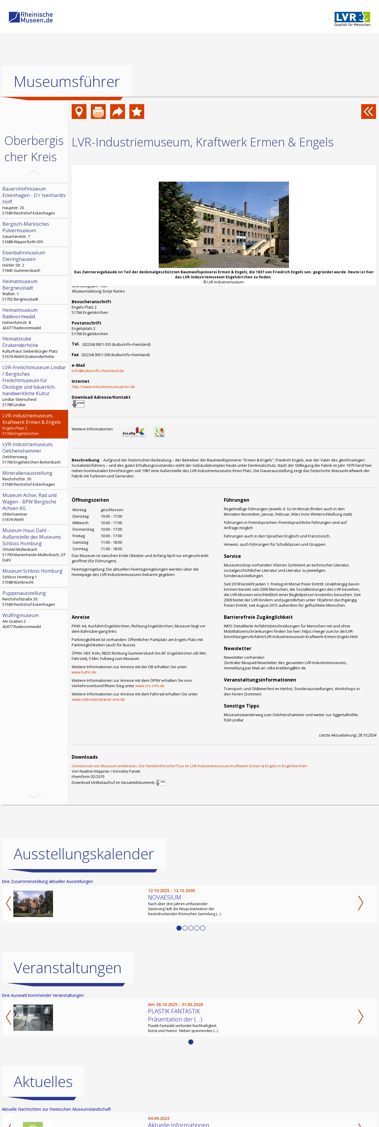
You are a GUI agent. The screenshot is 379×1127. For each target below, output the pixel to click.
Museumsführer (67, 81)
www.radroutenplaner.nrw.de (98, 699)
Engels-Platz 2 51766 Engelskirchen (34, 424)
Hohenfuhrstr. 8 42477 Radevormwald (34, 318)
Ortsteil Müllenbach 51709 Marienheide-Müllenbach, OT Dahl (34, 545)
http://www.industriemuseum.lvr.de (103, 386)
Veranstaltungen (68, 968)
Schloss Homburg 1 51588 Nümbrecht (34, 576)
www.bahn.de (84, 672)
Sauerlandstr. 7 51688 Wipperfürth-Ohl (34, 232)
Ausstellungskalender (84, 854)
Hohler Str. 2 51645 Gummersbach (34, 261)
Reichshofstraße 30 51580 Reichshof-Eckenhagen (34, 598)
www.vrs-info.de (150, 685)
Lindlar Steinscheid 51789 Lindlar (34, 385)
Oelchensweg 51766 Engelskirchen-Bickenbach (34, 453)
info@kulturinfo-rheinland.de (98, 370)
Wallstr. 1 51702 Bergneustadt (34, 290)
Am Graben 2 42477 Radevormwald (34, 620)
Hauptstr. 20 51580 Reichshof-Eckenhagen (34, 200)
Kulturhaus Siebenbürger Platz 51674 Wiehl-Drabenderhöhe (34, 347)
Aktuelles (43, 1081)
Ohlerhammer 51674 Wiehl (34, 507)
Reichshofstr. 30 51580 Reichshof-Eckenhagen (34, 478)
